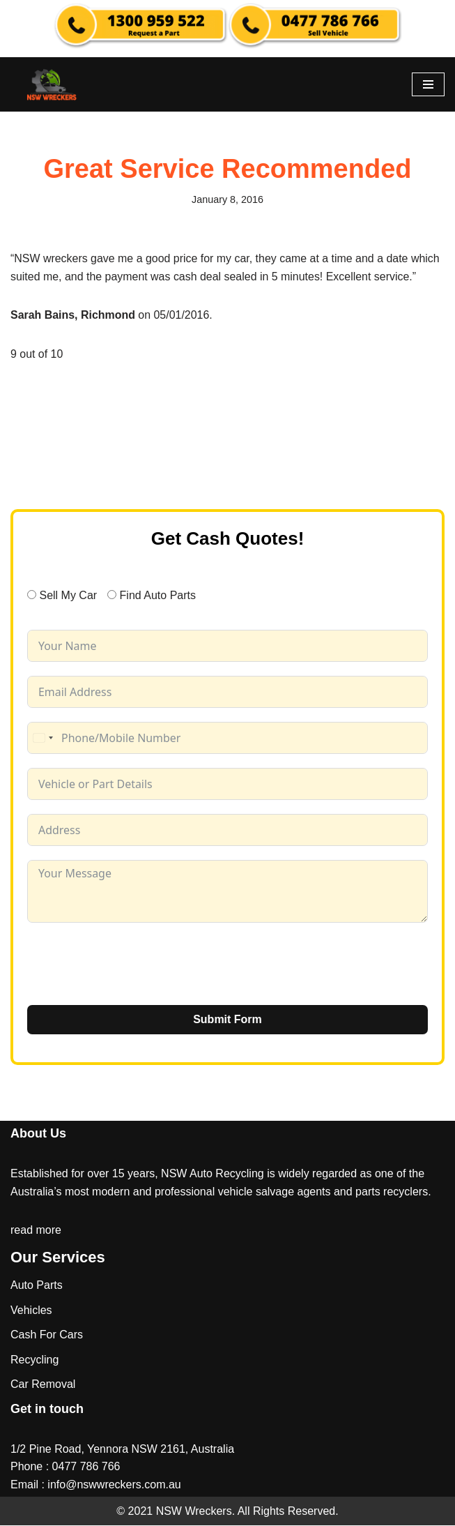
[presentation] (133, 964)
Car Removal (42, 1385)
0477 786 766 (86, 1467)
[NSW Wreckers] (52, 84)
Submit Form (227, 1020)
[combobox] (42, 738)
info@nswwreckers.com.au (113, 1485)
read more (35, 1231)
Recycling (34, 1360)
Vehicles (31, 1310)
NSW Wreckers (192, 1511)
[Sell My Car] (31, 594)
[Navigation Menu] (428, 84)
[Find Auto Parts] (111, 594)
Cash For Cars (46, 1335)
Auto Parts (36, 1286)
